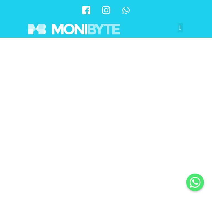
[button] (180, 27)
